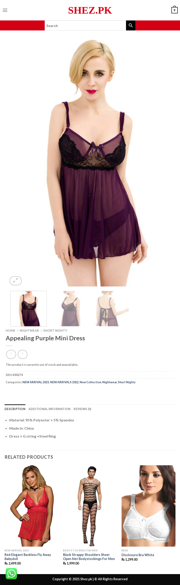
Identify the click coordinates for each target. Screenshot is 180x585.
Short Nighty (55, 330)
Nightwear (29, 330)
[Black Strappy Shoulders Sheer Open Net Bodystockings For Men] (90, 506)
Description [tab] (15, 409)
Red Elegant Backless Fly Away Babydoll (28, 557)
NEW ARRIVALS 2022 (64, 382)
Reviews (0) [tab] (82, 409)
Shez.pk (90, 10)
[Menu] (5, 10)
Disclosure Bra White (138, 555)
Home (10, 330)
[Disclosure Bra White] (148, 506)
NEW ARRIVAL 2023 (35, 382)
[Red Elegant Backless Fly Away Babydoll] (31, 506)
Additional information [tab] (50, 409)
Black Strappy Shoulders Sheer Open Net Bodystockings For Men (89, 557)
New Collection (90, 382)
